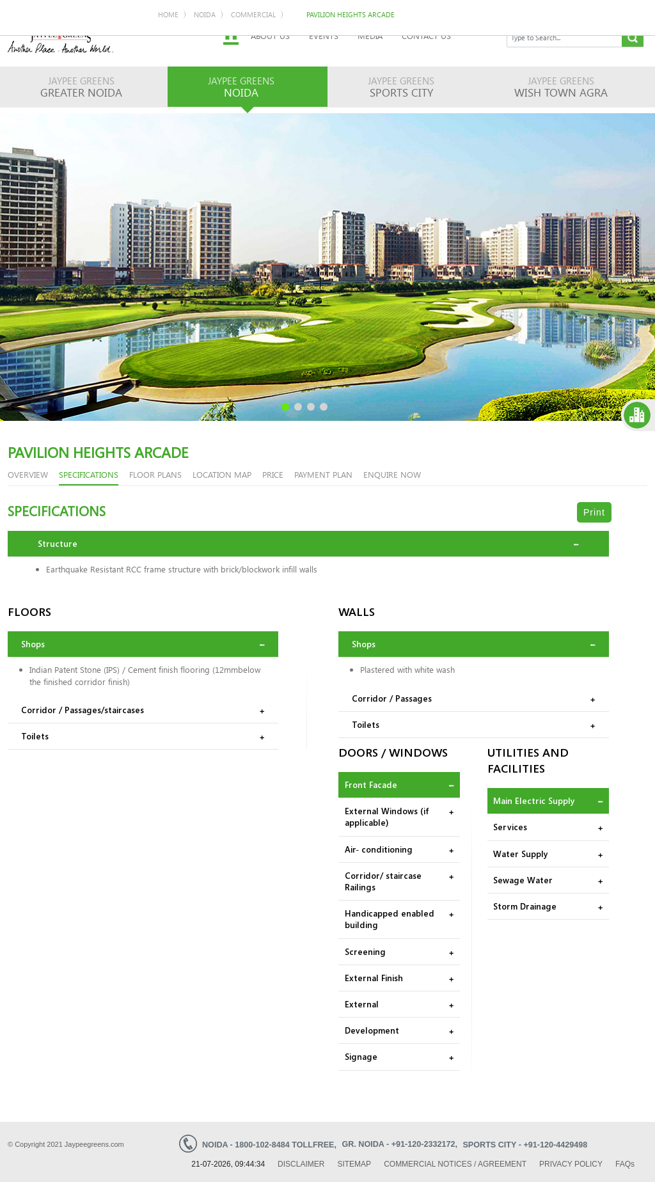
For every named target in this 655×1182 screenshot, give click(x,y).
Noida (58, 100)
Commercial (106, 100)
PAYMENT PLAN (323, 473)
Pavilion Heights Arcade (204, 100)
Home (22, 100)
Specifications (88, 473)
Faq (625, 1163)
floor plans (155, 473)
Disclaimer (301, 1163)
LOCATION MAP (222, 473)
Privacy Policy (571, 1163)
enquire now (392, 473)
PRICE (272, 473)
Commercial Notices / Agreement (455, 1163)
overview (28, 473)
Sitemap (354, 1163)
